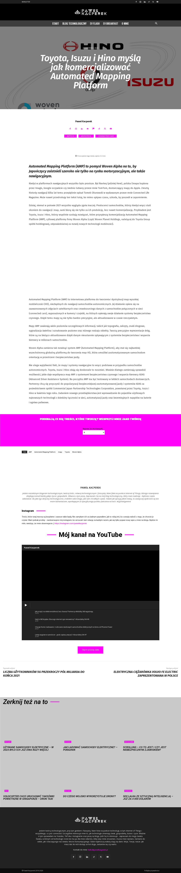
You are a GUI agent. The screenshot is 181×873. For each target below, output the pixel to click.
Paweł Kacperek (83, 121)
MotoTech (86, 136)
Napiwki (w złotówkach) (93, 429)
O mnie (125, 23)
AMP (30, 452)
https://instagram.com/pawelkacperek (71, 523)
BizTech (70, 136)
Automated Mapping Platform (45, 452)
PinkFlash (128, 791)
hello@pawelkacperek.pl (98, 849)
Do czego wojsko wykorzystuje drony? (89, 796)
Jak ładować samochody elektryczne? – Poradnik (90, 748)
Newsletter (26, 2)
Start (55, 23)
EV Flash (95, 23)
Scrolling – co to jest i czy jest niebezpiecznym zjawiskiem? (144, 748)
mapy (60, 452)
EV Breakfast (110, 23)
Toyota (67, 452)
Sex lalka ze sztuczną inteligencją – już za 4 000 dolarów (148, 797)
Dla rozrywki (129, 742)
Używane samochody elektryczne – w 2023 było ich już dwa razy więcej (28, 748)
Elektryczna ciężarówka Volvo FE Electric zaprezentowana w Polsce (146, 673)
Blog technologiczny (74, 23)
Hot (6, 791)
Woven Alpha (76, 452)
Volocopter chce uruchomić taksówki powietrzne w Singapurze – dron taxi (28, 797)
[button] (156, 23)
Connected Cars (106, 136)
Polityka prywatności (151, 871)
